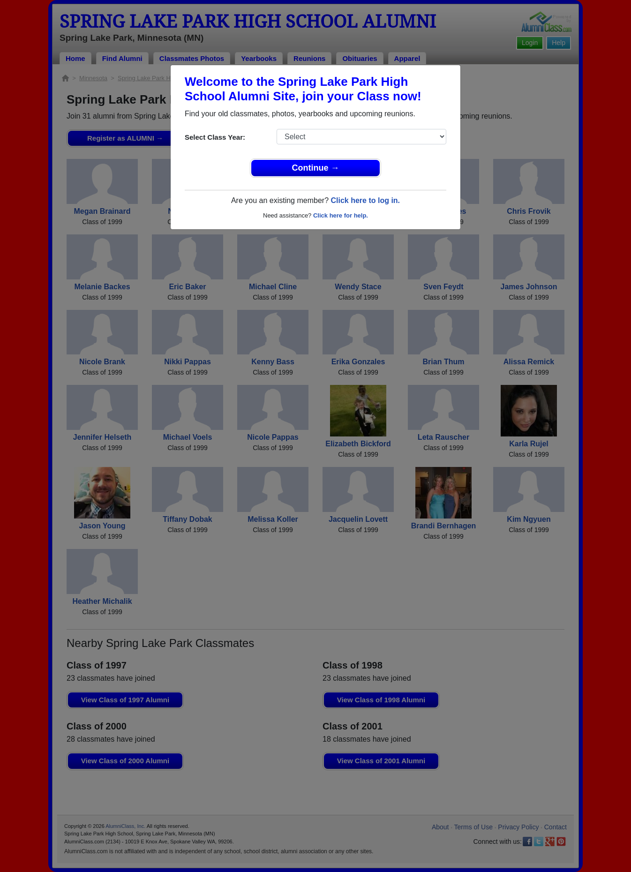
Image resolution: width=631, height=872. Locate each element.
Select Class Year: (215, 137)
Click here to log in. (365, 200)
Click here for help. (340, 215)
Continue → (315, 168)
